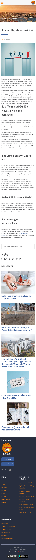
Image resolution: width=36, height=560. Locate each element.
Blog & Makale (5, 499)
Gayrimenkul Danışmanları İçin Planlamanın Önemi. (15, 428)
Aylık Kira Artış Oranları (26, 483)
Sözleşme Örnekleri (7, 538)
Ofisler (3, 484)
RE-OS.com (23, 552)
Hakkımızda (4, 523)
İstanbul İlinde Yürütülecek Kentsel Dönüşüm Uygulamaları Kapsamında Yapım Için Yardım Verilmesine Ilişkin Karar (16, 363)
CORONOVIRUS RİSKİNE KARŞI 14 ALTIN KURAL (16, 396)
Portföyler (4, 490)
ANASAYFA (4, 18)
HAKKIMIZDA (6, 519)
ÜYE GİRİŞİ (8, 459)
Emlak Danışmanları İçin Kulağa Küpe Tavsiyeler (16, 297)
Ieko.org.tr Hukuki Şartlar (26, 496)
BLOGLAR (14, 18)
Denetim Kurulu (6, 532)
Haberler (4, 496)
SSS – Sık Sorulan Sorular (26, 513)
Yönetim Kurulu (6, 529)
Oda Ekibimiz (5, 535)
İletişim (3, 502)
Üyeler (3, 493)
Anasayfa (4, 481)
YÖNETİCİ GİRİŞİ (8, 464)
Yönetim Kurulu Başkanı (8, 526)
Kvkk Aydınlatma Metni (26, 504)
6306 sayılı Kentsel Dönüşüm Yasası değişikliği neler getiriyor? (16, 328)
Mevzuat (4, 487)
